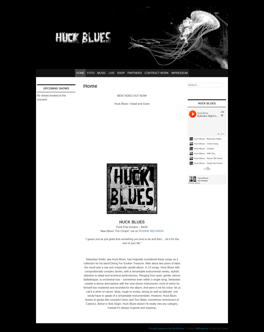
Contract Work (157, 73)
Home (80, 73)
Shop (121, 73)
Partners (134, 73)
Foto (90, 73)
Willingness (201, 328)
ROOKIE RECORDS (151, 231)
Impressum (179, 73)
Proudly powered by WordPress (166, 328)
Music (101, 73)
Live (111, 73)
